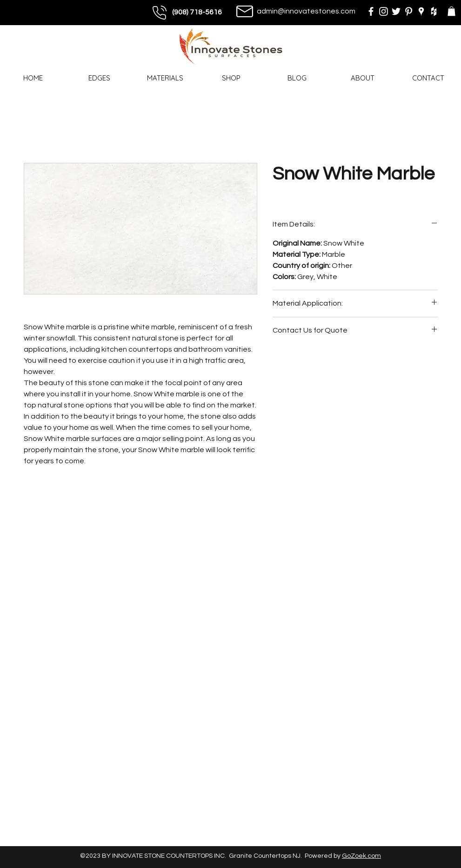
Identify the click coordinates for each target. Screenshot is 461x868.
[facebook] (371, 11)
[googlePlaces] (421, 11)
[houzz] (434, 11)
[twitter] (396, 11)
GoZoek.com (361, 856)
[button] (451, 11)
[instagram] (383, 11)
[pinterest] (408, 11)
